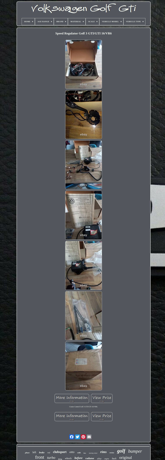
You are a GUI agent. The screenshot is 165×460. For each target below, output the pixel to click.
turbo (51, 457)
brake (41, 452)
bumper (135, 451)
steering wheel (93, 453)
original (125, 457)
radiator (89, 458)
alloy (99, 458)
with (79, 453)
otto (71, 452)
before (79, 458)
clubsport (59, 452)
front (39, 457)
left (34, 452)
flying (60, 459)
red (48, 453)
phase (27, 453)
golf (121, 451)
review (111, 453)
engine (106, 459)
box (85, 453)
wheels (68, 458)
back (114, 458)
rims (103, 452)
